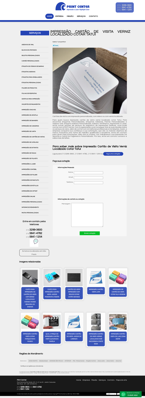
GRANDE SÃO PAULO (56, 361)
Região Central (91, 361)
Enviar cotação (89, 233)
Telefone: (84, 182)
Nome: (85, 172)
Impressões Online (28, 196)
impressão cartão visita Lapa (96, 291)
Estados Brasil (43, 361)
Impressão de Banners (30, 120)
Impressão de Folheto (30, 158)
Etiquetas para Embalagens (32, 77)
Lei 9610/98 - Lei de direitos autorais (59, 373)
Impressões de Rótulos (30, 185)
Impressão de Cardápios (30, 126)
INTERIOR (68, 361)
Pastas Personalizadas (30, 213)
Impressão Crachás (29, 109)
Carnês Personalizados (30, 61)
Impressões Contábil (29, 169)
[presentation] (72, 192)
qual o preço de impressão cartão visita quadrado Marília (52, 337)
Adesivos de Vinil (28, 44)
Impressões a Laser (29, 164)
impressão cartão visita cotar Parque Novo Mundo (30, 337)
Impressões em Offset (30, 191)
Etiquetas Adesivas (29, 72)
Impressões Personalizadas (32, 202)
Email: (86, 177)
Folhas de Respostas (29, 93)
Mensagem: (80, 215)
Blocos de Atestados (29, 50)
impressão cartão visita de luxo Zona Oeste (118, 336)
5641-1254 (128, 10)
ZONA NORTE (33, 361)
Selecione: (23, 361)
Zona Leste (101, 361)
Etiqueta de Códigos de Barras (33, 66)
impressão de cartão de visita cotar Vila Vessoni (118, 292)
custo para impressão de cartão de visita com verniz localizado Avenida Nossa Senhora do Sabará (30, 298)
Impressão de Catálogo (30, 142)
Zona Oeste (110, 361)
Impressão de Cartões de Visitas (33, 137)
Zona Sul (118, 361)
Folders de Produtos (29, 88)
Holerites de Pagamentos (31, 104)
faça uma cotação (113, 154)
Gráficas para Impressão (31, 99)
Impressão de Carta (29, 131)
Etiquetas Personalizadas (31, 82)
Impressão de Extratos (30, 147)
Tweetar (56, 45)
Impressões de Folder (30, 175)
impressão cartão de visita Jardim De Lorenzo (74, 336)
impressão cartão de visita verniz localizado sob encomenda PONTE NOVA (96, 339)
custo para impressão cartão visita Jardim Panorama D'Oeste (52, 293)
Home (49, 16)
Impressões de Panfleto (30, 180)
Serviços (81, 16)
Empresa (59, 16)
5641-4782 (128, 8)
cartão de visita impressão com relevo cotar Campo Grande (74, 293)
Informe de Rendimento (30, 207)
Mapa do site (121, 380)
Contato (93, 16)
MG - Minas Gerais (78, 361)
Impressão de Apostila (30, 115)
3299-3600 (128, 5)
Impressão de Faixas (29, 153)
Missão (70, 16)
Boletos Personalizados (31, 55)
